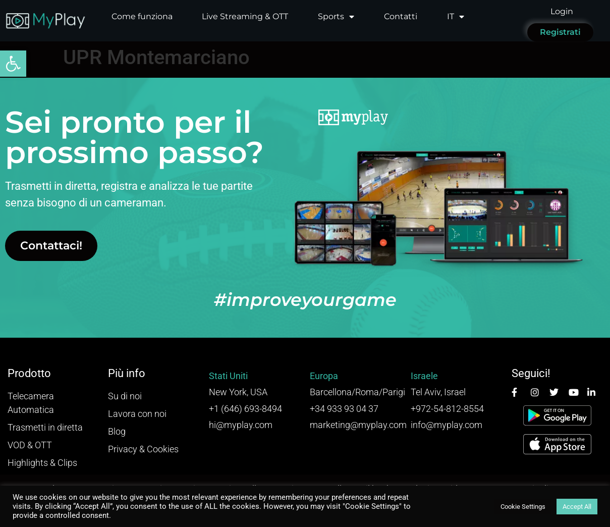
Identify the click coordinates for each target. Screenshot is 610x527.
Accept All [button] (577, 506)
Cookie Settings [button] (523, 506)
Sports (336, 17)
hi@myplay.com (240, 424)
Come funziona (142, 16)
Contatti (400, 16)
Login (561, 11)
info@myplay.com (446, 424)
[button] (13, 63)
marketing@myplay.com (358, 424)
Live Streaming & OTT (245, 16)
